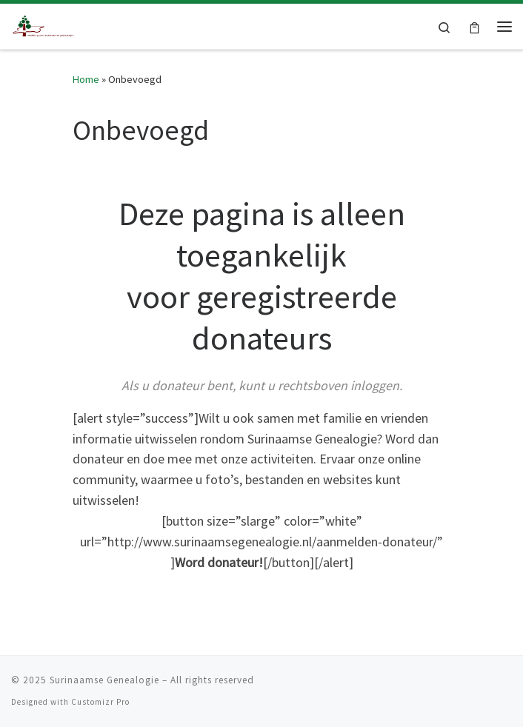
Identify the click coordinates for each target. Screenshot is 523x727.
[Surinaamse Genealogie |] (44, 24)
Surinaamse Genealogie (104, 680)
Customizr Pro (100, 702)
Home (86, 79)
